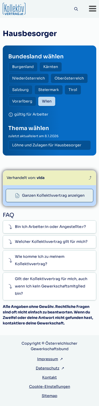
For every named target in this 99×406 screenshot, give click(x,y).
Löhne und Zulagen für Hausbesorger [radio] (46, 145)
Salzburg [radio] (20, 89)
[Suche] (76, 9)
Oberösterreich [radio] (69, 78)
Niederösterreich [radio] (28, 78)
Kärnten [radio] (50, 66)
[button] (92, 9)
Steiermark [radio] (48, 89)
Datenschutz (47, 368)
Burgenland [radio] (23, 66)
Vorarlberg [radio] (22, 101)
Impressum (47, 359)
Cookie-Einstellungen (49, 386)
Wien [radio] (47, 101)
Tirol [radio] (73, 89)
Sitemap (49, 395)
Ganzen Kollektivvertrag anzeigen (53, 195)
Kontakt (49, 377)
